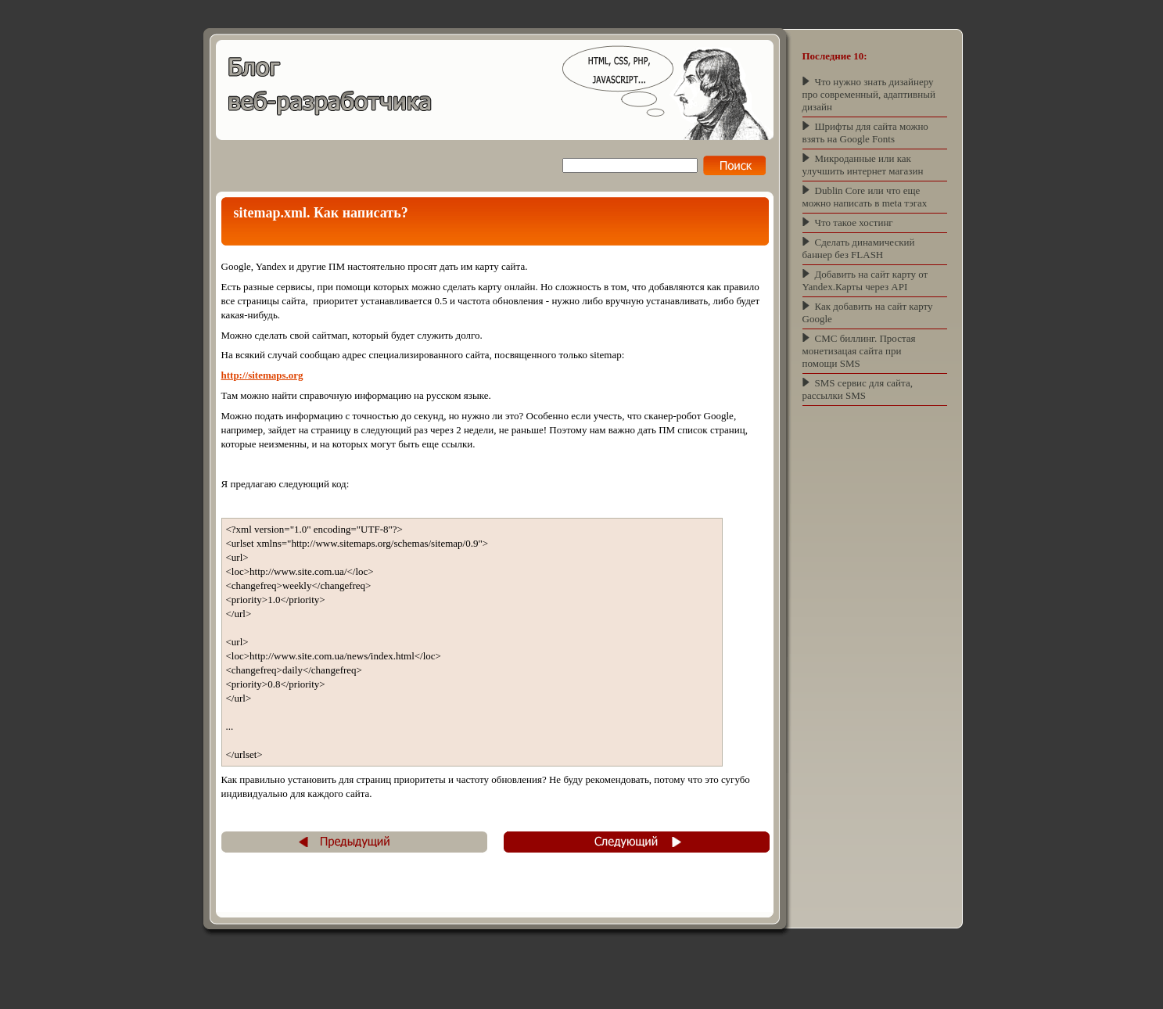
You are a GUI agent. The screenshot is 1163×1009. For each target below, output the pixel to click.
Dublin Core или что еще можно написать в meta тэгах (865, 197)
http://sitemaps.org (262, 375)
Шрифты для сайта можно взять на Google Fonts (865, 132)
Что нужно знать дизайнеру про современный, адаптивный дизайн (868, 94)
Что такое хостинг (854, 222)
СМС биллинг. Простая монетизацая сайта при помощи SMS (859, 350)
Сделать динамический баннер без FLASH (858, 248)
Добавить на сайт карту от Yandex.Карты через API (865, 280)
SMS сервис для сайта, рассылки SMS (857, 389)
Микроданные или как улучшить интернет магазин (863, 165)
